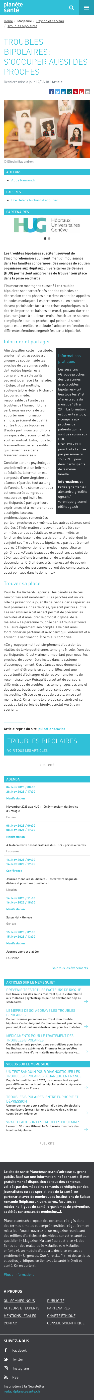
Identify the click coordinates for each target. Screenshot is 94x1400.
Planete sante (12, 7)
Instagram (16, 1368)
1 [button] (45, 238)
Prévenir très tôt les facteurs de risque (43, 990)
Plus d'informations (19, 1274)
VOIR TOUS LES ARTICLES (27, 750)
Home (8, 21)
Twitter (13, 1359)
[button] (51, 91)
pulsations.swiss (51, 729)
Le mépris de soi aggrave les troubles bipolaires (40, 1012)
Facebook (15, 1350)
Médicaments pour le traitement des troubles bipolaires (39, 1037)
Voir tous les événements (70, 968)
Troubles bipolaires (22, 26)
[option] (47, 225)
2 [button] (49, 238)
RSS (11, 1377)
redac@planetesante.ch (22, 1391)
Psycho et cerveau (50, 21)
